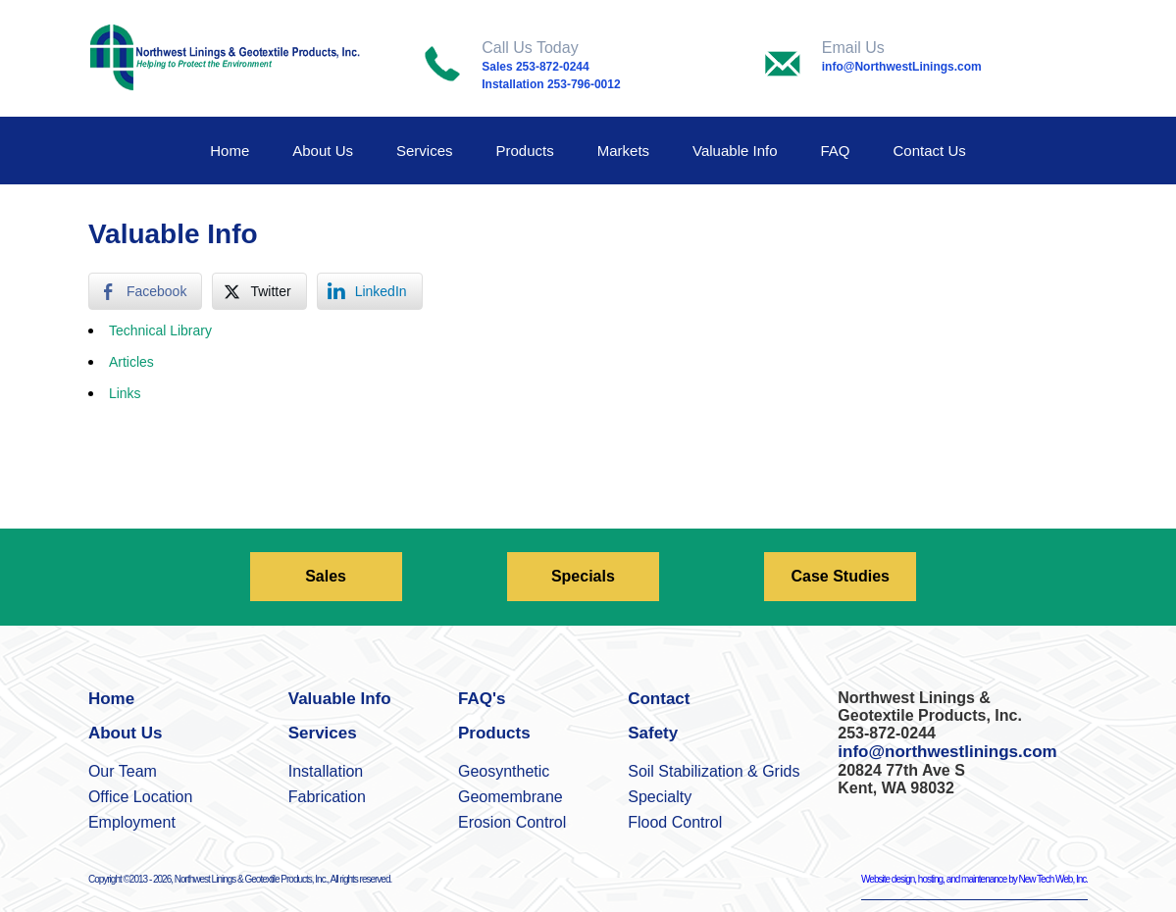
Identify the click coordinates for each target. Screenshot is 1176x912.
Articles (131, 362)
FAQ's (481, 698)
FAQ (835, 150)
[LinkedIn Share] (370, 291)
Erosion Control (512, 822)
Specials (583, 576)
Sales (325, 576)
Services (424, 150)
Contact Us (930, 150)
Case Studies (840, 576)
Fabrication (327, 796)
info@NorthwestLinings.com (902, 67)
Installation (326, 771)
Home (229, 150)
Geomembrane (510, 796)
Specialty (659, 796)
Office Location (140, 796)
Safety (653, 733)
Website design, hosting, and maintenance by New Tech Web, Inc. (974, 879)
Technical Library (160, 330)
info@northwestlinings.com (947, 751)
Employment (132, 822)
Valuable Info (734, 150)
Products (525, 150)
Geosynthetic (503, 771)
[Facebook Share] (145, 291)
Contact (659, 698)
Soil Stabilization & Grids (713, 771)
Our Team (122, 771)
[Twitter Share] (259, 291)
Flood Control (675, 822)
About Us (322, 150)
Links (125, 393)
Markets (623, 150)
